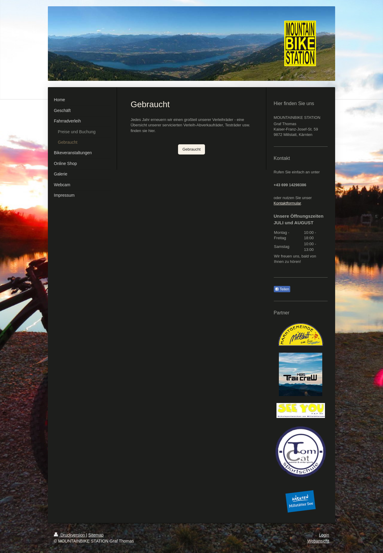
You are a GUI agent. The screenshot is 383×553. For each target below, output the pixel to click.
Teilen (282, 289)
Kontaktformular (287, 203)
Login (324, 535)
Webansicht (318, 541)
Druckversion (70, 535)
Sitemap (96, 535)
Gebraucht (192, 149)
